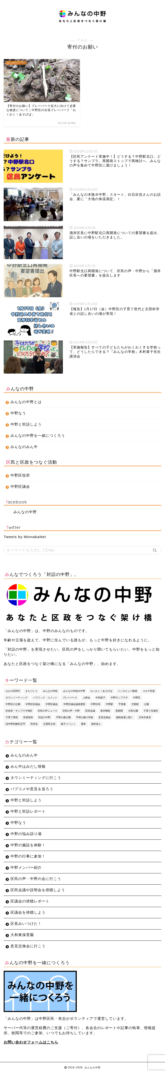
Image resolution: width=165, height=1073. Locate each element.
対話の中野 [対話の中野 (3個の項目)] (44, 717)
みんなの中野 (25, 512)
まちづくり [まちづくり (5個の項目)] (31, 691)
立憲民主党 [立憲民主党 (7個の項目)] (49, 724)
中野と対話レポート (28, 811)
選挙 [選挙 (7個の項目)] (83, 724)
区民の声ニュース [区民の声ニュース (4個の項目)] (47, 710)
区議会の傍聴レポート (29, 901)
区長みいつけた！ (26, 923)
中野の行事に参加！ (28, 856)
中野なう (18, 413)
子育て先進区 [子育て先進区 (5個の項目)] (151, 710)
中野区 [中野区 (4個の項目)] (136, 697)
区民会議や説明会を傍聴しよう (37, 890)
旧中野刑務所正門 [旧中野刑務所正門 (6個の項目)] (15, 724)
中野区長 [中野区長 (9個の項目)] (95, 704)
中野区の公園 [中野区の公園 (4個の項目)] (13, 704)
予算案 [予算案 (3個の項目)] (122, 704)
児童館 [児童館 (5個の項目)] (135, 704)
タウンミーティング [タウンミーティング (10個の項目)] (17, 697)
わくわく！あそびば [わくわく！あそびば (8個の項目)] (101, 691)
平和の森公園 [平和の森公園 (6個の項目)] (63, 717)
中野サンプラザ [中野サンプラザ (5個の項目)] (119, 697)
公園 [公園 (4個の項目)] (146, 704)
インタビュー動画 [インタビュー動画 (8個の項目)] (127, 691)
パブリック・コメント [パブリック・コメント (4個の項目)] (45, 697)
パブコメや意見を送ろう (31, 789)
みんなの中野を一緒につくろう (37, 435)
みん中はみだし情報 (28, 766)
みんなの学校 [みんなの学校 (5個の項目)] (50, 691)
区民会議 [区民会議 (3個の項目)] (90, 710)
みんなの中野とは (26, 402)
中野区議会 (20, 486)
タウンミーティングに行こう (35, 778)
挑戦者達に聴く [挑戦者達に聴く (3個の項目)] (124, 717)
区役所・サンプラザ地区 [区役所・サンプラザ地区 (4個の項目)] (19, 710)
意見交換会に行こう (28, 946)
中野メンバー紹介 (26, 867)
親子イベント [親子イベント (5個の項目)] (68, 724)
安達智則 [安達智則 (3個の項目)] (28, 717)
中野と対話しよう (26, 424)
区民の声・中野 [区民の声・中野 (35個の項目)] (71, 710)
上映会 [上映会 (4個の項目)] (86, 697)
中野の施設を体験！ (28, 845)
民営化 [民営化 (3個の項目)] (34, 724)
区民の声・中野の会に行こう (35, 879)
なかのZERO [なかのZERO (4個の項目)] (13, 691)
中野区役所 (20, 475)
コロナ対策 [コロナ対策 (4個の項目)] (149, 691)
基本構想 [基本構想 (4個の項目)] (105, 710)
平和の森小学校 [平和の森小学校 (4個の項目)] (84, 717)
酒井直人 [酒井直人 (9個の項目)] (96, 724)
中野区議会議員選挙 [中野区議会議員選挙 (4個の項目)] (74, 704)
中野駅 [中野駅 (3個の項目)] (109, 704)
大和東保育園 (22, 935)
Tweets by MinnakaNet (25, 537)
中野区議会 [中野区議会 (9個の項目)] (52, 704)
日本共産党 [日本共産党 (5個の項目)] (145, 717)
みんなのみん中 (24, 447)
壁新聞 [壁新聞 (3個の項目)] (119, 710)
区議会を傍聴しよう (28, 912)
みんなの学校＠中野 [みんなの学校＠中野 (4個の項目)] (74, 691)
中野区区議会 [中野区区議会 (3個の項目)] (33, 704)
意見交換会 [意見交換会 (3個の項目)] (104, 717)
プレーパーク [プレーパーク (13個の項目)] (70, 697)
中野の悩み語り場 (26, 834)
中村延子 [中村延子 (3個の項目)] (100, 697)
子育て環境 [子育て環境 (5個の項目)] (12, 717)
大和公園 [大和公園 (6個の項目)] (133, 710)
